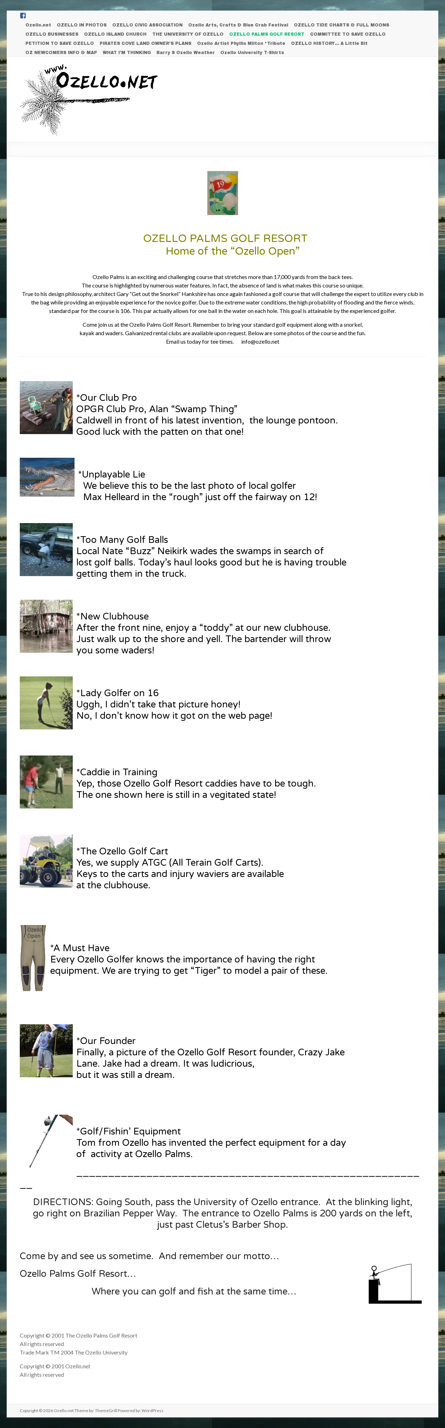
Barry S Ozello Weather (185, 52)
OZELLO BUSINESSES (51, 34)
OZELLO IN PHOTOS (82, 25)
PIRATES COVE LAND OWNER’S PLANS (145, 43)
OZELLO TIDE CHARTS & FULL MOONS (341, 25)
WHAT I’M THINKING (127, 52)
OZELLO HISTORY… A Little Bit (329, 43)
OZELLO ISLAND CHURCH (115, 34)
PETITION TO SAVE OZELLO (59, 43)
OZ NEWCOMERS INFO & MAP (61, 52)
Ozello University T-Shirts (252, 52)
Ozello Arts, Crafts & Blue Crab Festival (238, 25)
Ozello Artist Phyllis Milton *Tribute (241, 43)
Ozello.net (38, 25)
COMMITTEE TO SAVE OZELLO (348, 34)
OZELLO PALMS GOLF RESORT (266, 34)
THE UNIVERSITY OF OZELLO (188, 34)
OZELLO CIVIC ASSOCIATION (147, 25)
